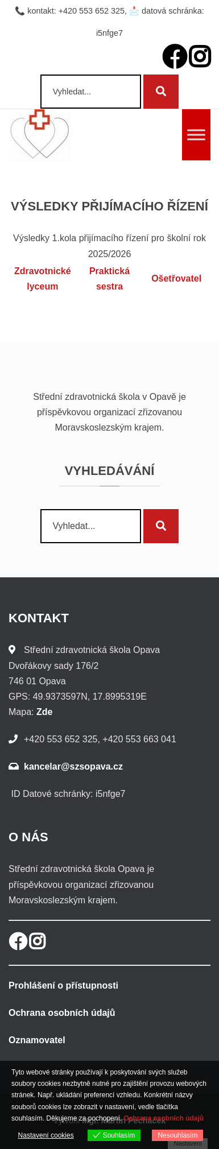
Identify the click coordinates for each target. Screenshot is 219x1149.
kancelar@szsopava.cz (73, 766)
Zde (44, 712)
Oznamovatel (37, 1040)
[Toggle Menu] (196, 134)
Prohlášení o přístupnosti (63, 985)
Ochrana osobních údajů (62, 1013)
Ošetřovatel (176, 278)
